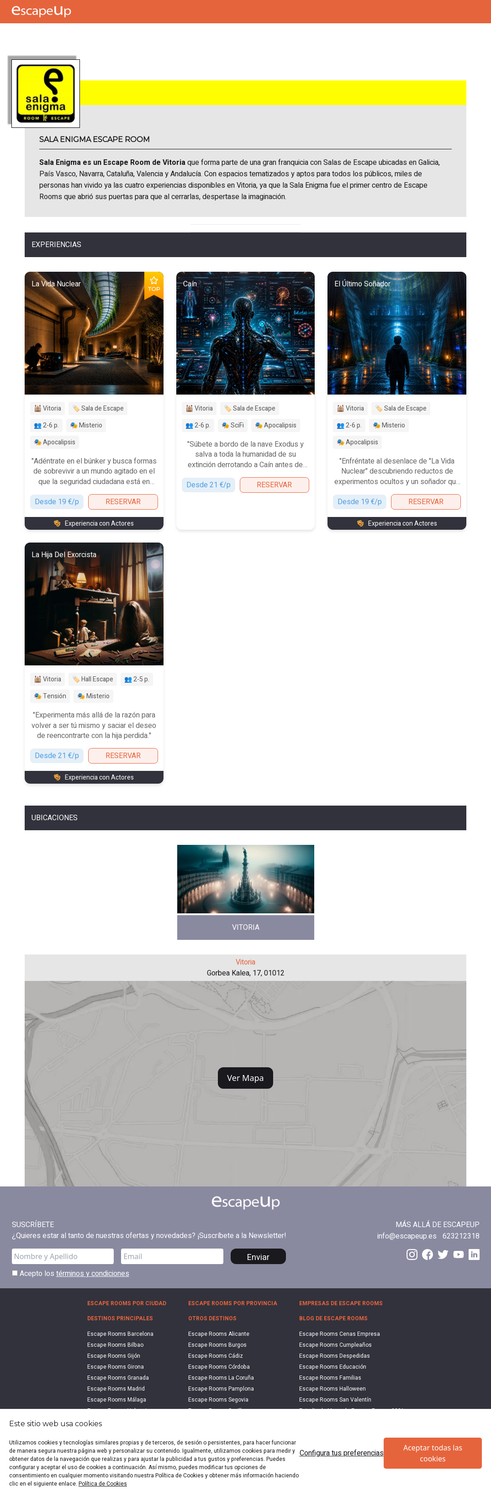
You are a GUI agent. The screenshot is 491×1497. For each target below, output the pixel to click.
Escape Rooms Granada (118, 1378)
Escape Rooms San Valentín (335, 1400)
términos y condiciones (92, 1273)
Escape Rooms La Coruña (221, 1378)
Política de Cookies (103, 1484)
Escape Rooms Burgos (217, 1345)
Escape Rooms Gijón (113, 1356)
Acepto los (70, 1273)
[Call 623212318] (461, 1236)
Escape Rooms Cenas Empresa (339, 1334)
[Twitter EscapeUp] (443, 1254)
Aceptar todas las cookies (432, 1453)
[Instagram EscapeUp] (412, 1254)
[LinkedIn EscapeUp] (474, 1254)
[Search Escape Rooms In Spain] (59, 34)
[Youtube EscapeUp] (458, 1254)
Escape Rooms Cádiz (215, 1356)
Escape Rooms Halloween (332, 1389)
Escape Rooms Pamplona (221, 1389)
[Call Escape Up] (17, 34)
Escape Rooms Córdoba (219, 1367)
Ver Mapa (245, 1077)
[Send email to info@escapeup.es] (407, 1236)
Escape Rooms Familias (330, 1378)
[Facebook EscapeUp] (427, 1254)
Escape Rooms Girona (115, 1367)
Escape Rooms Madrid (116, 1389)
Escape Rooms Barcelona (120, 1334)
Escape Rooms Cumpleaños (335, 1345)
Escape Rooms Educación (332, 1367)
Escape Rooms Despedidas (334, 1356)
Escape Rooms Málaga (116, 1400)
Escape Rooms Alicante (218, 1334)
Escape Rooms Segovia (218, 1400)
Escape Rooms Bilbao (115, 1345)
